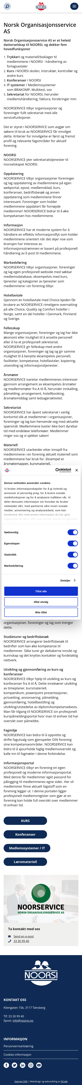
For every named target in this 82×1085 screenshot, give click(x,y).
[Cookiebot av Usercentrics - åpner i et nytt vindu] (55, 470)
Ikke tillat (41, 612)
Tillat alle (41, 591)
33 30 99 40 (21, 941)
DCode (64, 1081)
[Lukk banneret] (76, 470)
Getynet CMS (21, 1081)
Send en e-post (24, 936)
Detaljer (65, 580)
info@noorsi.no (23, 1021)
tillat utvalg (41, 601)
